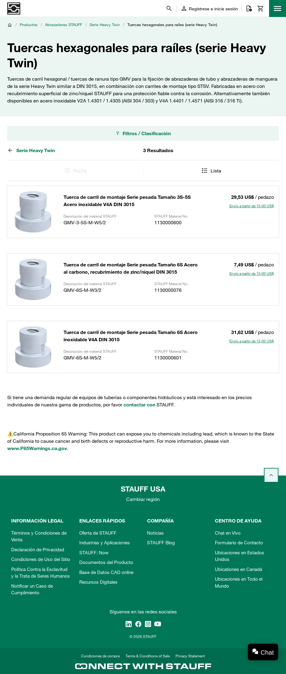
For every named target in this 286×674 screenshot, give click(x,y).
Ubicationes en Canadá (238, 569)
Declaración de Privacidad (37, 549)
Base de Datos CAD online (106, 572)
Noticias (155, 533)
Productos (29, 24)
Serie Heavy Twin (105, 24)
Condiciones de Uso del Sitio (40, 559)
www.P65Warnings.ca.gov (37, 448)
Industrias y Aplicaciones (104, 542)
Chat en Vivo (228, 533)
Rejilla (75, 170)
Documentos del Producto (106, 562)
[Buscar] (169, 8)
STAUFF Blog (161, 542)
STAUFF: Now (93, 552)
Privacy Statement (190, 655)
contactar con (139, 405)
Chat (267, 652)
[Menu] (277, 8)
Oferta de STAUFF (98, 533)
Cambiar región (143, 499)
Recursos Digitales (98, 582)
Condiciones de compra (100, 655)
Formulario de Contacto (239, 542)
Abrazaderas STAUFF (63, 24)
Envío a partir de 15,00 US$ (251, 205)
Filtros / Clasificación (143, 133)
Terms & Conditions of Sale (148, 655)
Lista (211, 170)
